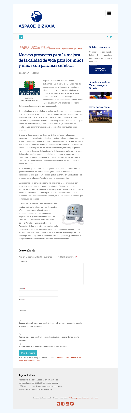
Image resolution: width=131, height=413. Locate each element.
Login (109, 37)
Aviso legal (94, 398)
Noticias (35, 73)
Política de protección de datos (80, 398)
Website (22, 310)
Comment (23, 261)
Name (21, 289)
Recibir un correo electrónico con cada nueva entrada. (43, 346)
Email (21, 299)
